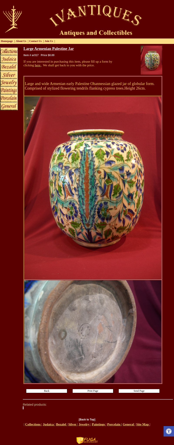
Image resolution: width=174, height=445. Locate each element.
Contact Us (35, 41)
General (129, 424)
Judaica (49, 424)
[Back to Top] (87, 419)
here (38, 65)
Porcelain (114, 424)
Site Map (143, 424)
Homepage (7, 41)
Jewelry (84, 424)
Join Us (49, 41)
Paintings (99, 424)
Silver (72, 424)
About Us (21, 41)
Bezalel (61, 424)
